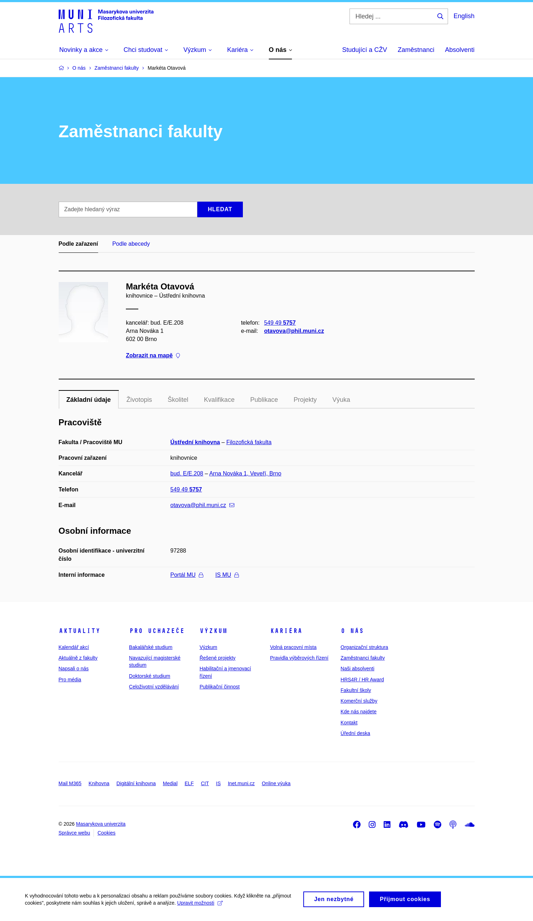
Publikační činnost (219, 687)
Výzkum (213, 631)
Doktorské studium (149, 676)
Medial (170, 783)
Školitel (178, 399)
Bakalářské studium (150, 647)
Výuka (341, 399)
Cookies (106, 833)
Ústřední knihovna (195, 442)
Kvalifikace (219, 399)
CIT (205, 783)
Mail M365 (70, 783)
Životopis (139, 399)
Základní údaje (88, 399)
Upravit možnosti (199, 908)
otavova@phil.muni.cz (294, 331)
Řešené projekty (217, 658)
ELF (189, 783)
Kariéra (286, 631)
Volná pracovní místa (293, 647)
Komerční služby (359, 701)
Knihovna (99, 783)
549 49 (279, 323)
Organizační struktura (364, 647)
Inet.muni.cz (241, 783)
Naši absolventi (357, 668)
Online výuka (276, 783)
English (463, 16)
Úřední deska (355, 733)
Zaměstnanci (416, 49)
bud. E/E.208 (186, 473)
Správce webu (74, 833)
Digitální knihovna (136, 783)
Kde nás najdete (359, 711)
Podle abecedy (131, 244)
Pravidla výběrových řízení (299, 658)
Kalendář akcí (74, 647)
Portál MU (186, 575)
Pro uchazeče (157, 631)
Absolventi (459, 49)
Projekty (305, 399)
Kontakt (349, 722)
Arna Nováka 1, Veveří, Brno (245, 473)
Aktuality (79, 631)
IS (218, 783)
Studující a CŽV (364, 49)
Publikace (264, 399)
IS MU (227, 575)
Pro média (70, 679)
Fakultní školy (356, 690)
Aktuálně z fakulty (78, 658)
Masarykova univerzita (101, 824)
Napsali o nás (74, 668)
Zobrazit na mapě (153, 356)
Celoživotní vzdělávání (154, 687)
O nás (352, 631)
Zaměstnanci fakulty (363, 658)
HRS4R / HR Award (362, 679)
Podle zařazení (78, 244)
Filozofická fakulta (248, 442)
